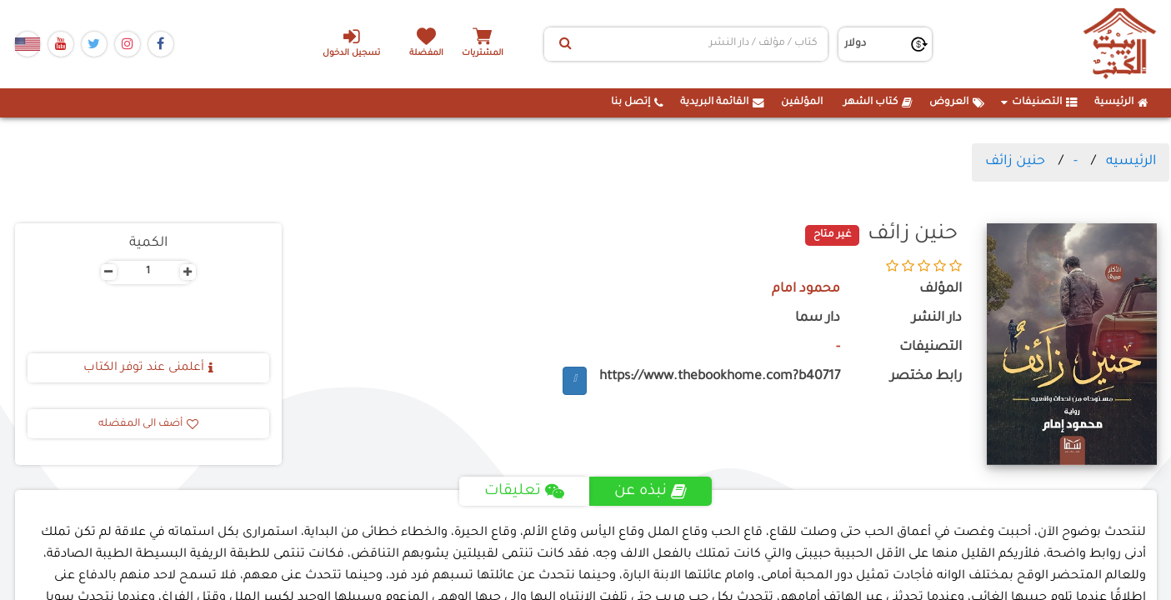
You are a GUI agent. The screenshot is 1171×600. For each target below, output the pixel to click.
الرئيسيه (1131, 161)
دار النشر (937, 319)
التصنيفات (1039, 102)
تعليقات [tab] (524, 491)
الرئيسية (1121, 102)
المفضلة (427, 53)
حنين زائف (1015, 161)
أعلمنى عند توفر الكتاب (148, 368)
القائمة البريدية (722, 102)
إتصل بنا (637, 102)
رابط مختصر (926, 377)
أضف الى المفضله (148, 424)
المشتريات (485, 53)
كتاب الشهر (878, 102)
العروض (956, 102)
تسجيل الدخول (350, 42)
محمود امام (806, 289)
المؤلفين (802, 102)
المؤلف (940, 289)
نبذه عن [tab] (651, 491)
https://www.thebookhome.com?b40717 (719, 377)
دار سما (817, 319)
